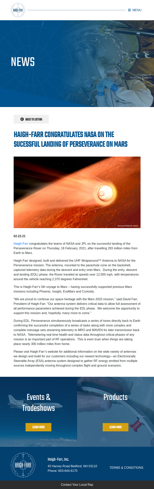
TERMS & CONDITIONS (126, 467)
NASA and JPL (76, 243)
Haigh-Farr (21, 243)
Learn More (38, 427)
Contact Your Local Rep (77, 484)
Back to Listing (31, 119)
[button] (134, 10)
